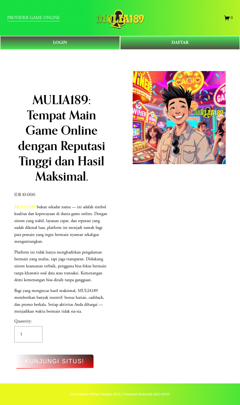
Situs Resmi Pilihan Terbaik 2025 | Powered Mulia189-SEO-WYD (120, 394)
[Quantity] (28, 334)
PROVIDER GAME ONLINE (33, 18)
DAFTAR (180, 43)
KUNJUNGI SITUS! (54, 361)
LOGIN (60, 43)
